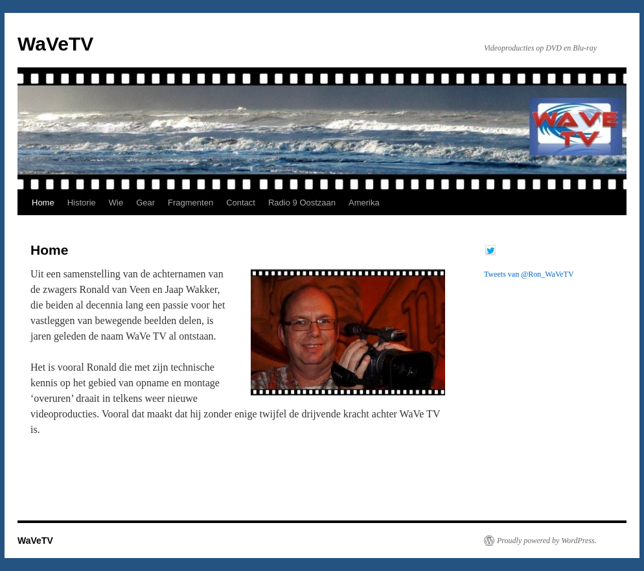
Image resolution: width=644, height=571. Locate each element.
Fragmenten (190, 202)
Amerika (364, 202)
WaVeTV (55, 43)
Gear (145, 202)
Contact (240, 202)
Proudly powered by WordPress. (547, 540)
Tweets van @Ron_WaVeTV (529, 274)
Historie (81, 202)
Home (43, 202)
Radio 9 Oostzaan (302, 202)
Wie (116, 202)
